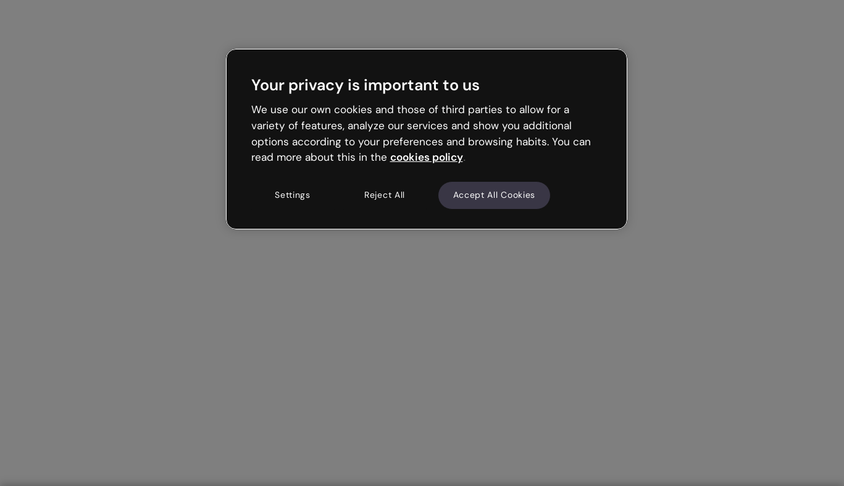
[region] (426, 139)
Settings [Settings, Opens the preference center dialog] (293, 194)
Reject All (384, 194)
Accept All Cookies (494, 194)
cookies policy (426, 157)
